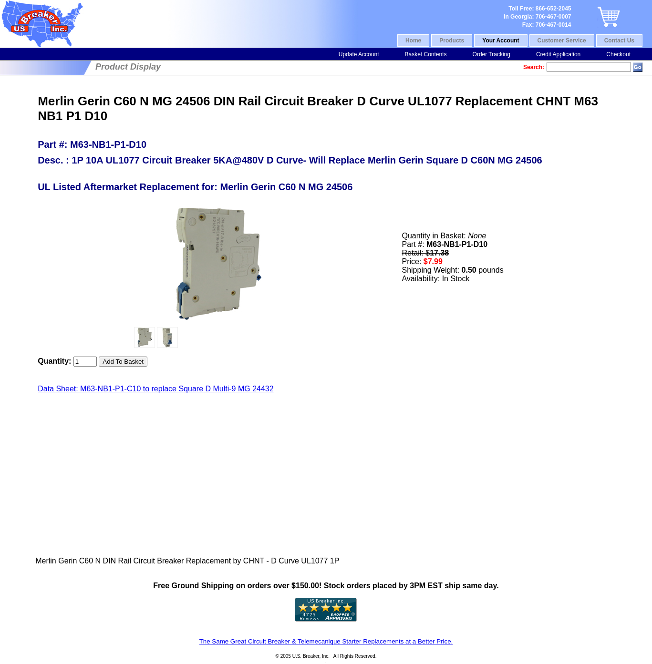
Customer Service (562, 40)
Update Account (359, 54)
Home (413, 40)
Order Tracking (491, 54)
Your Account (500, 40)
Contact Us (619, 40)
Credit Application (558, 54)
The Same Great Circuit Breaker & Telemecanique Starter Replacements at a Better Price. (326, 641)
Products (451, 40)
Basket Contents (425, 54)
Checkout (618, 54)
